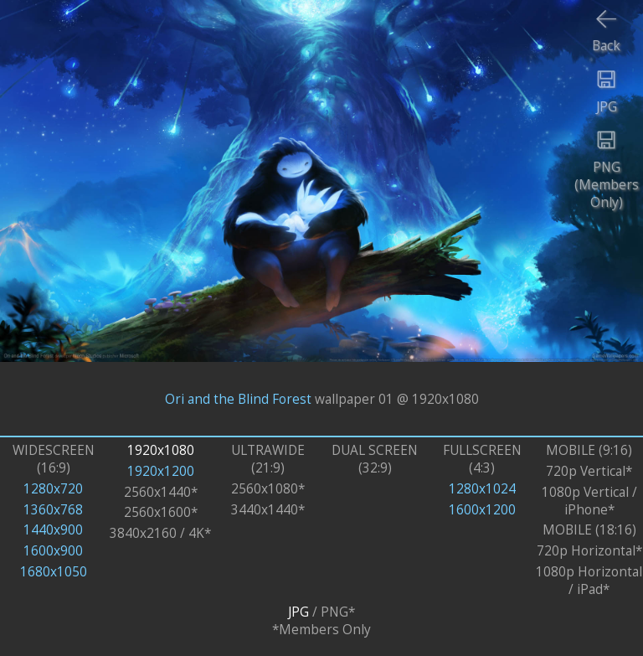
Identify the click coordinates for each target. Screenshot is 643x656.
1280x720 (53, 489)
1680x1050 (53, 572)
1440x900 (53, 530)
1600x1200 (482, 510)
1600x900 (53, 551)
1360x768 (53, 510)
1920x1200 (160, 471)
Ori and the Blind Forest (238, 398)
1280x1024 (482, 489)
